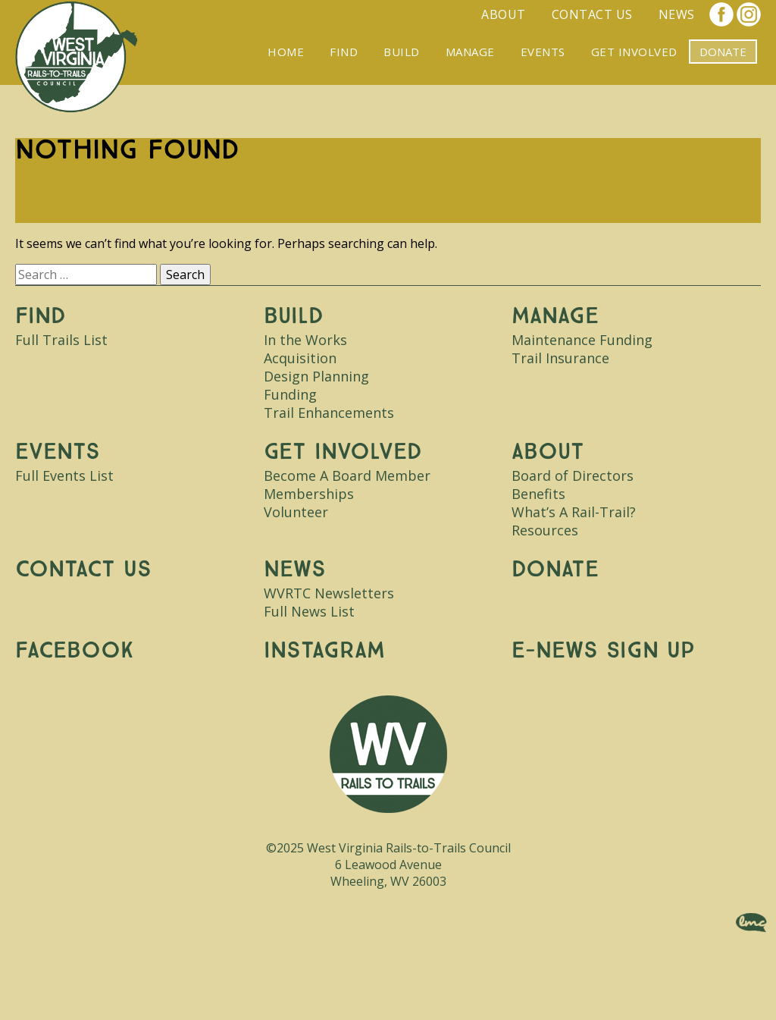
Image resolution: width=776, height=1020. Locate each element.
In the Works (305, 340)
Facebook (721, 14)
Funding (290, 394)
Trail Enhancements (329, 412)
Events (543, 51)
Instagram (749, 14)
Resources (545, 530)
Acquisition (300, 358)
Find (344, 51)
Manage (470, 51)
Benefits (538, 494)
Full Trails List (61, 340)
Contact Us (592, 14)
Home (286, 51)
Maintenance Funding (582, 340)
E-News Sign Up (603, 650)
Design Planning (316, 376)
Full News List (309, 611)
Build (401, 51)
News (677, 14)
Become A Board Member (347, 475)
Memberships (309, 494)
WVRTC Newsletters (329, 593)
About (503, 14)
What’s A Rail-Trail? (574, 512)
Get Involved (634, 51)
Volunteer (296, 512)
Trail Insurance (560, 358)
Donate (555, 569)
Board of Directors (573, 475)
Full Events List (64, 475)
